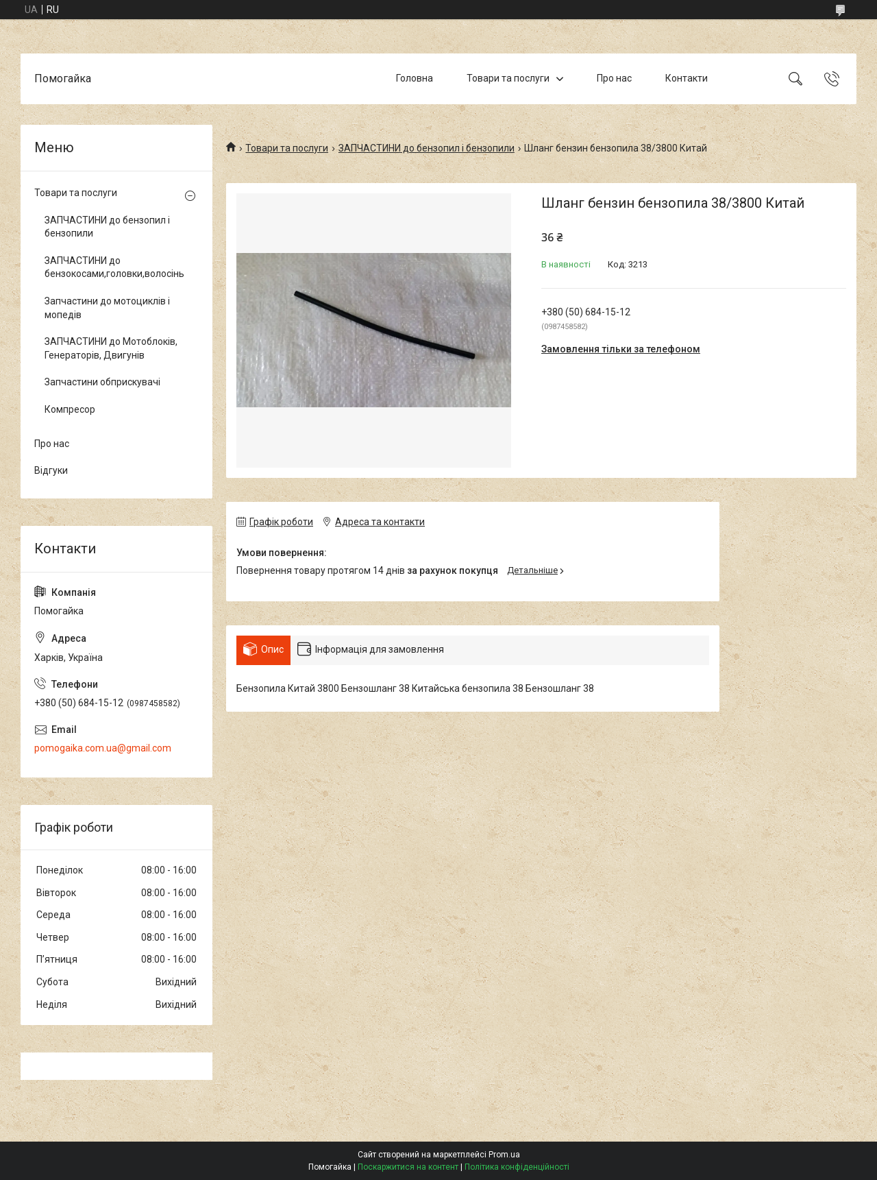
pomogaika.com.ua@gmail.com (102, 748)
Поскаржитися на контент (408, 1167)
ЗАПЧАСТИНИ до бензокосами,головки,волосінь (113, 267)
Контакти (686, 78)
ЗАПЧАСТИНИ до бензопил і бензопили (426, 148)
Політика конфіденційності (517, 1167)
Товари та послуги (508, 78)
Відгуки (51, 470)
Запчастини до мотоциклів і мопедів (107, 308)
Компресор (70, 409)
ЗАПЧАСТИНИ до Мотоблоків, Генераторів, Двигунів (111, 348)
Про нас (614, 78)
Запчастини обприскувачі (102, 381)
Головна (414, 78)
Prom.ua (504, 1154)
